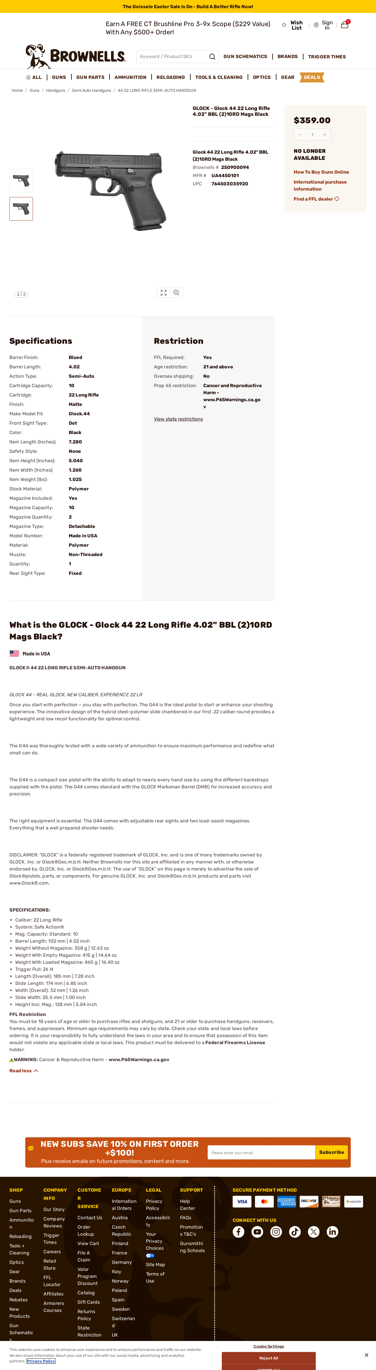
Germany (122, 1262)
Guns (34, 90)
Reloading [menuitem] (171, 77)
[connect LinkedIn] (332, 1232)
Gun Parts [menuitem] (90, 77)
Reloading (20, 1236)
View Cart (88, 1243)
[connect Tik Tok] (295, 1232)
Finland (120, 1243)
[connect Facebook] (238, 1232)
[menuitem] (36, 77)
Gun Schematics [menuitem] (246, 56)
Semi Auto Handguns (91, 90)
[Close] (366, 1355)
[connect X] (314, 1232)
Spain (118, 1300)
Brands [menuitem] (288, 56)
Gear (14, 1271)
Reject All (268, 1358)
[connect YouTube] (257, 1232)
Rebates (18, 1300)
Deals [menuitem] (312, 77)
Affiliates (53, 1294)
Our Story (54, 1209)
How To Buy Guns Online (321, 172)
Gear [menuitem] (288, 77)
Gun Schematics (21, 1332)
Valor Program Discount (88, 1276)
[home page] (76, 56)
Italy (117, 1271)
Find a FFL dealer (317, 199)
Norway (120, 1281)
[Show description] (24, 1071)
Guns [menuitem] (59, 77)
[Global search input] (177, 56)
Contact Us (90, 1217)
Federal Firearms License (235, 1042)
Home (17, 90)
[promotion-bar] (188, 6)
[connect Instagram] (276, 1232)
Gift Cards (89, 1302)
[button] (323, 25)
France (119, 1253)
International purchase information (320, 185)
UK (115, 1335)
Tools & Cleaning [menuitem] (219, 77)
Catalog (86, 1293)
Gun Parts (20, 1210)
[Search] (212, 56)
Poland (119, 1290)
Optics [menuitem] (262, 77)
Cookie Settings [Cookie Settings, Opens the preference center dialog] (269, 1346)
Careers (52, 1251)
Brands (17, 1281)
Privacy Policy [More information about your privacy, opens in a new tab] (41, 1361)
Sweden (121, 1309)
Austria (120, 1217)
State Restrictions (90, 1335)
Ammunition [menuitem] (131, 77)
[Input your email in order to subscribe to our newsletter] (261, 1152)
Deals (15, 1290)
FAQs (185, 1217)
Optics (16, 1262)
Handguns (55, 90)
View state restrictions (178, 419)
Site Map (155, 1264)
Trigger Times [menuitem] (327, 57)
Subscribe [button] (332, 1152)
